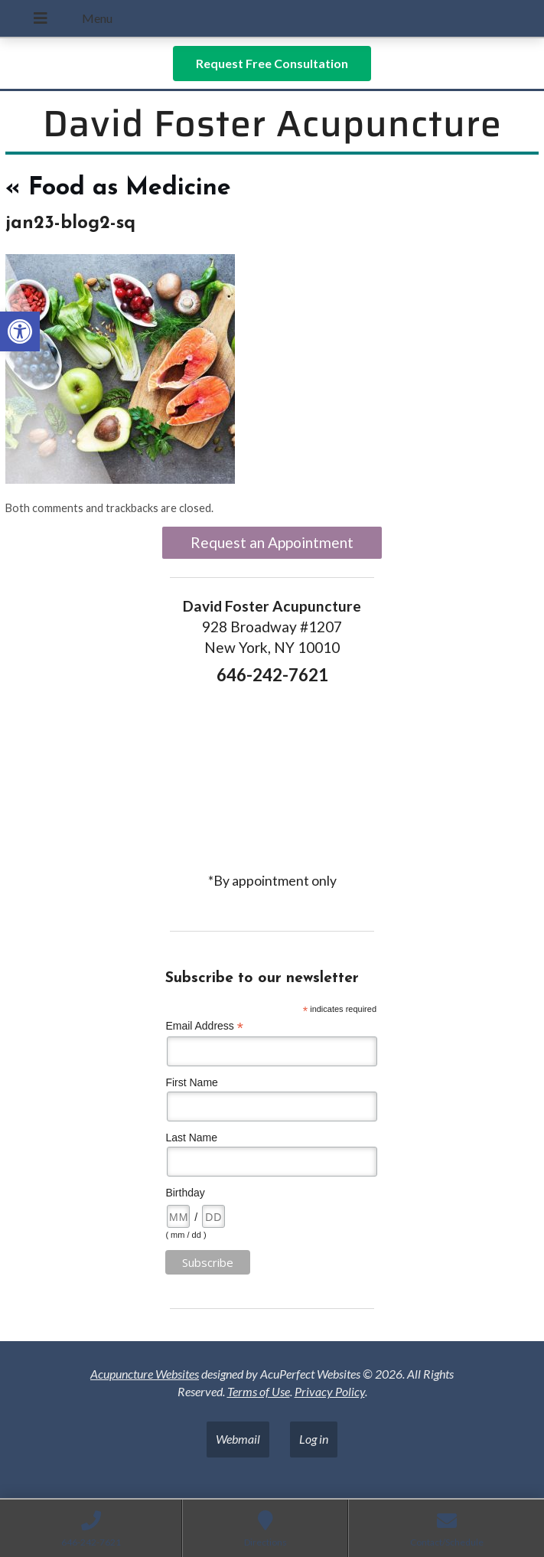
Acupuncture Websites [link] (144, 1373)
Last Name (191, 1137)
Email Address (204, 1026)
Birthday (184, 1193)
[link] (20, 331)
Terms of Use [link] (258, 1391)
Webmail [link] (238, 1438)
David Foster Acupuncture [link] (272, 123)
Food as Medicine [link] (118, 188)
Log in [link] (313, 1438)
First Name (191, 1082)
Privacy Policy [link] (330, 1391)
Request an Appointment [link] (272, 542)
